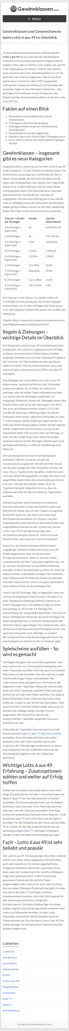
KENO (6, 975)
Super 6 (25, 733)
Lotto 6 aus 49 (11, 980)
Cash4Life (8, 951)
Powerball (9, 992)
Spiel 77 (35, 733)
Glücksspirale (53, 733)
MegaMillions (11, 986)
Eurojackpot (10, 957)
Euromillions (10, 963)
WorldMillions (11, 1010)
